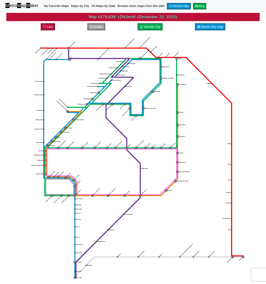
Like (48, 27)
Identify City (150, 27)
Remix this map (210, 27)
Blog (199, 6)
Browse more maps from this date (141, 6)
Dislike (96, 27)
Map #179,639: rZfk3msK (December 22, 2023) (133, 17)
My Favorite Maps (56, 6)
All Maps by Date (103, 6)
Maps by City (80, 6)
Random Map (179, 6)
